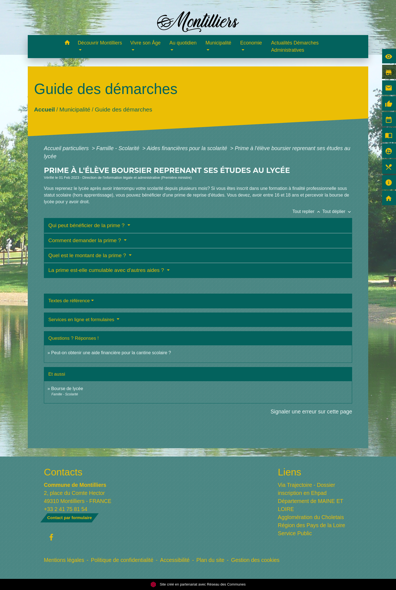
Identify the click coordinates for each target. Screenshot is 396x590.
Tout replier (307, 211)
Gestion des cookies (255, 560)
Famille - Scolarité (118, 148)
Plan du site (210, 560)
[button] (67, 43)
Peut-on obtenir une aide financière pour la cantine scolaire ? (111, 352)
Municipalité (74, 109)
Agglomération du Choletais (311, 517)
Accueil (44, 109)
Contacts (63, 472)
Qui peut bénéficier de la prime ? (87, 225)
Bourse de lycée (67, 388)
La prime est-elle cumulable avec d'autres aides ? (107, 270)
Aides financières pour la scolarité (188, 148)
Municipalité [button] (218, 43)
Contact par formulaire (69, 517)
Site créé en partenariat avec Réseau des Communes (198, 584)
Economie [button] (251, 43)
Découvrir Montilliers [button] (100, 43)
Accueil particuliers (67, 148)
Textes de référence (69, 300)
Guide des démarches (123, 109)
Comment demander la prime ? (85, 240)
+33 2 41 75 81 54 (65, 509)
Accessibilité (175, 560)
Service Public (295, 533)
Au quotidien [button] (183, 43)
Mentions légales (64, 560)
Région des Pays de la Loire (311, 525)
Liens (289, 472)
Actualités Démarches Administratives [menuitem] (295, 46)
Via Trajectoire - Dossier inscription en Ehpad (306, 489)
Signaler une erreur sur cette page (311, 411)
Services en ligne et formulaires (82, 319)
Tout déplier (337, 211)
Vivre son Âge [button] (145, 43)
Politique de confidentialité (122, 560)
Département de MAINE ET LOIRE (310, 505)
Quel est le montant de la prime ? (87, 255)
